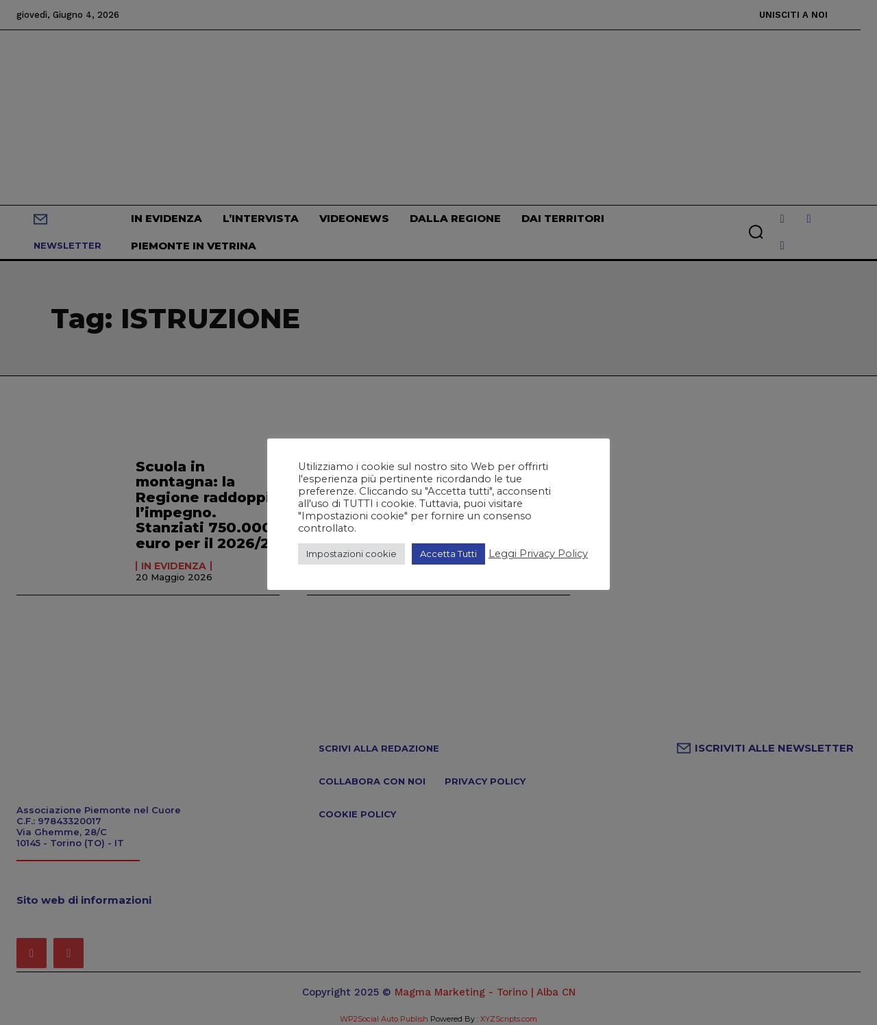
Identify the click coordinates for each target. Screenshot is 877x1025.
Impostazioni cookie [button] (351, 553)
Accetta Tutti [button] (448, 553)
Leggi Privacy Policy (538, 553)
